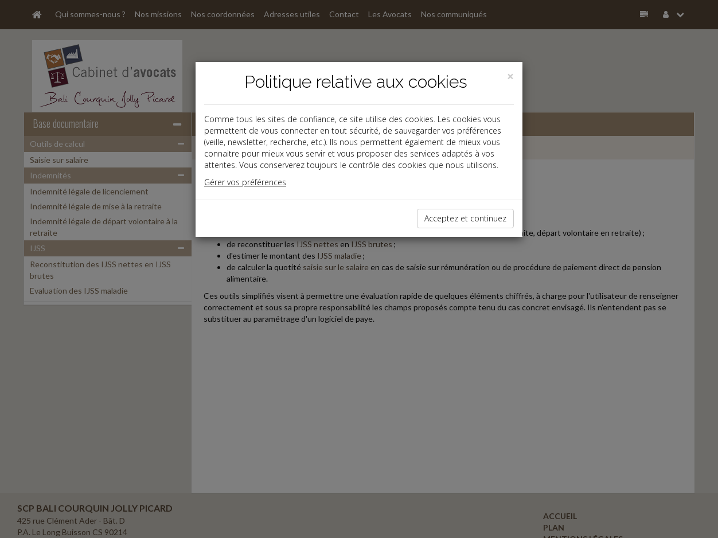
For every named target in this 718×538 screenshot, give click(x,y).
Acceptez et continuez (465, 218)
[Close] (510, 77)
